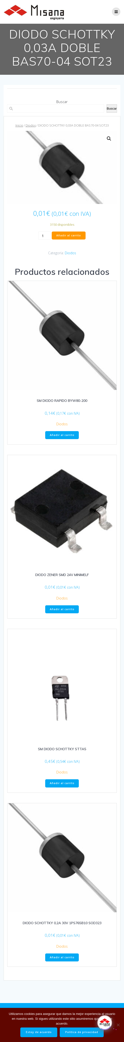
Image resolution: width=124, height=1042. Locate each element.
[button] (109, 138)
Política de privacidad (81, 1032)
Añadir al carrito (68, 235)
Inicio (19, 125)
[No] (118, 1024)
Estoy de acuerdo (39, 1032)
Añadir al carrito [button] (62, 435)
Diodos (31, 125)
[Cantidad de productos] (44, 236)
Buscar (62, 101)
